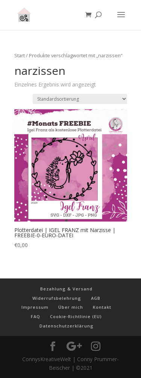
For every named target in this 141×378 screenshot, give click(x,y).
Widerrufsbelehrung (56, 298)
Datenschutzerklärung (66, 326)
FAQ (35, 316)
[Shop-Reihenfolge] (80, 99)
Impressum (35, 307)
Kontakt (102, 307)
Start (19, 55)
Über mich (70, 307)
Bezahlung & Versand (66, 289)
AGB (95, 298)
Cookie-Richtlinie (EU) (76, 316)
